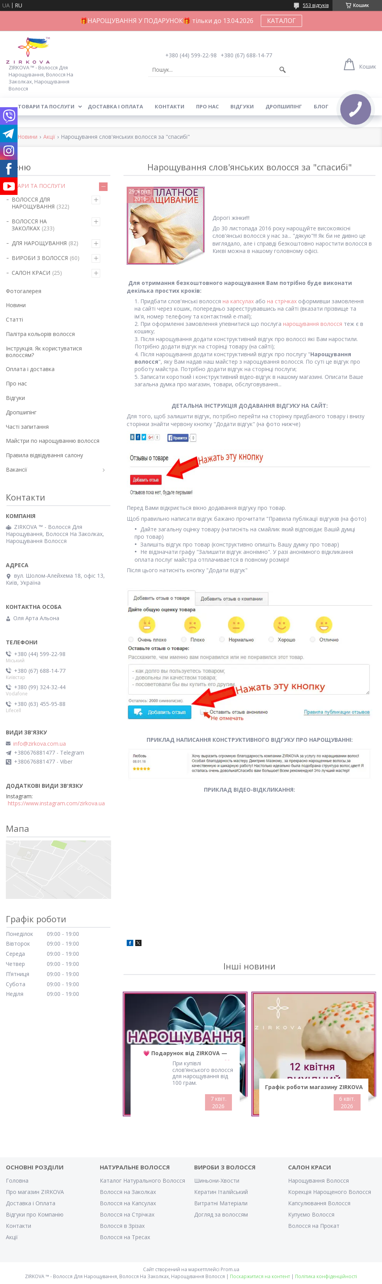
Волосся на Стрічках (127, 1214)
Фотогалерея (23, 291)
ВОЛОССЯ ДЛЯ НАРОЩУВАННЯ (33, 203)
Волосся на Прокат (314, 1225)
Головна (17, 1180)
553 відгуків (316, 5)
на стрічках (282, 301)
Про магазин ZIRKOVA (35, 1192)
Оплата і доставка (30, 369)
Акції (49, 137)
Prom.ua (230, 1269)
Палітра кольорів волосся (40, 334)
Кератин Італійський (221, 1192)
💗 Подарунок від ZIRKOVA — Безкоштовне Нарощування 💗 (185, 1054)
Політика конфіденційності (326, 1276)
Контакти (169, 106)
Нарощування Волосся (318, 1180)
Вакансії (16, 469)
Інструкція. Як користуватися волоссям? (44, 352)
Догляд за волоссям (221, 1214)
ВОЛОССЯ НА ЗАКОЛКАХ (29, 225)
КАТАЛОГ (281, 20)
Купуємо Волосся (311, 1214)
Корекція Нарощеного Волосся (329, 1192)
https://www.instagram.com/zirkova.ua (56, 803)
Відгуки (242, 106)
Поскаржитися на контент (260, 1276)
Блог (321, 106)
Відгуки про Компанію (35, 1214)
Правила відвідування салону (44, 455)
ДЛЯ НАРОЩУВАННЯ (39, 243)
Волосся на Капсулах (128, 1203)
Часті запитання (27, 426)
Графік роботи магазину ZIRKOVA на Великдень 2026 (314, 1088)
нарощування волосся (312, 323)
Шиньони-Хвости (216, 1180)
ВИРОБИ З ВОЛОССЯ (40, 258)
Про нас (207, 106)
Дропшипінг (283, 106)
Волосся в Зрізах (122, 1225)
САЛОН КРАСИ (31, 272)
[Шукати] (282, 69)
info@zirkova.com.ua (39, 743)
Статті (14, 319)
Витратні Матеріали (221, 1203)
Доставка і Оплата (30, 1203)
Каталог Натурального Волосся (142, 1180)
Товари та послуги (46, 106)
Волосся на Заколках (128, 1192)
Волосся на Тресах (125, 1237)
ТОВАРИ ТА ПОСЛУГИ (35, 185)
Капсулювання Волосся (319, 1203)
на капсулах (238, 301)
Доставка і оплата (115, 106)
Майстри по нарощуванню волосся (52, 440)
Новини (27, 137)
